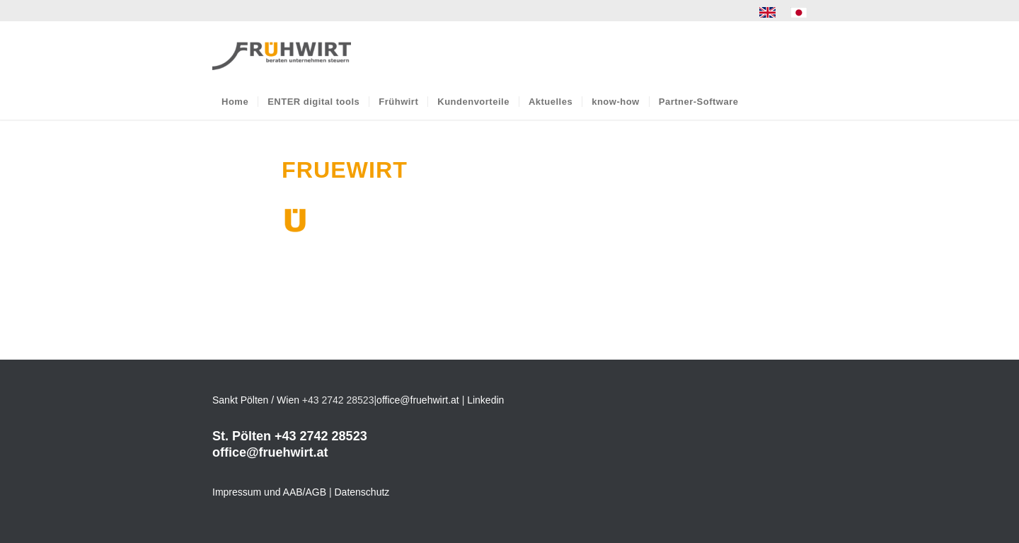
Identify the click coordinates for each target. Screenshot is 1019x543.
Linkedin (485, 400)
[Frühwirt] (281, 52)
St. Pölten (241, 436)
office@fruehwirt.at (417, 400)
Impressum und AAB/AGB (269, 492)
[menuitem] (767, 12)
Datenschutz (362, 492)
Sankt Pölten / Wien (255, 400)
